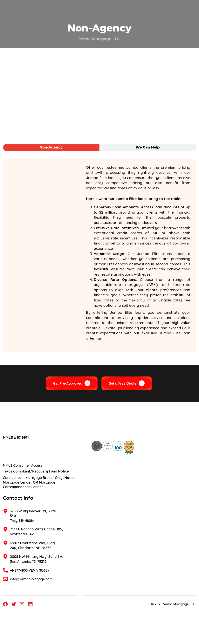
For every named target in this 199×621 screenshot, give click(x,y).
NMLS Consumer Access (22, 465)
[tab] (51, 147)
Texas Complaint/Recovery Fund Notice (36, 471)
